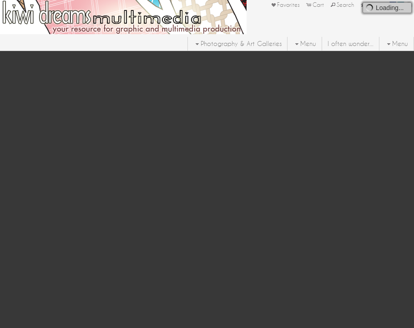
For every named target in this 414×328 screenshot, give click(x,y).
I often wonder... (351, 43)
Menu (304, 44)
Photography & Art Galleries (237, 44)
